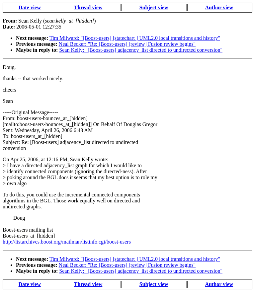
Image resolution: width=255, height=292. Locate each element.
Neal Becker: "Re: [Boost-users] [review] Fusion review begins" (127, 44)
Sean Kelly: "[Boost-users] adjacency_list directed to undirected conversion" (140, 50)
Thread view (88, 7)
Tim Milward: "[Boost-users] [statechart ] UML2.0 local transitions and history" (134, 38)
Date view (30, 7)
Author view (219, 7)
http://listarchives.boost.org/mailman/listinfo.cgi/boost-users (67, 242)
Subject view (153, 7)
